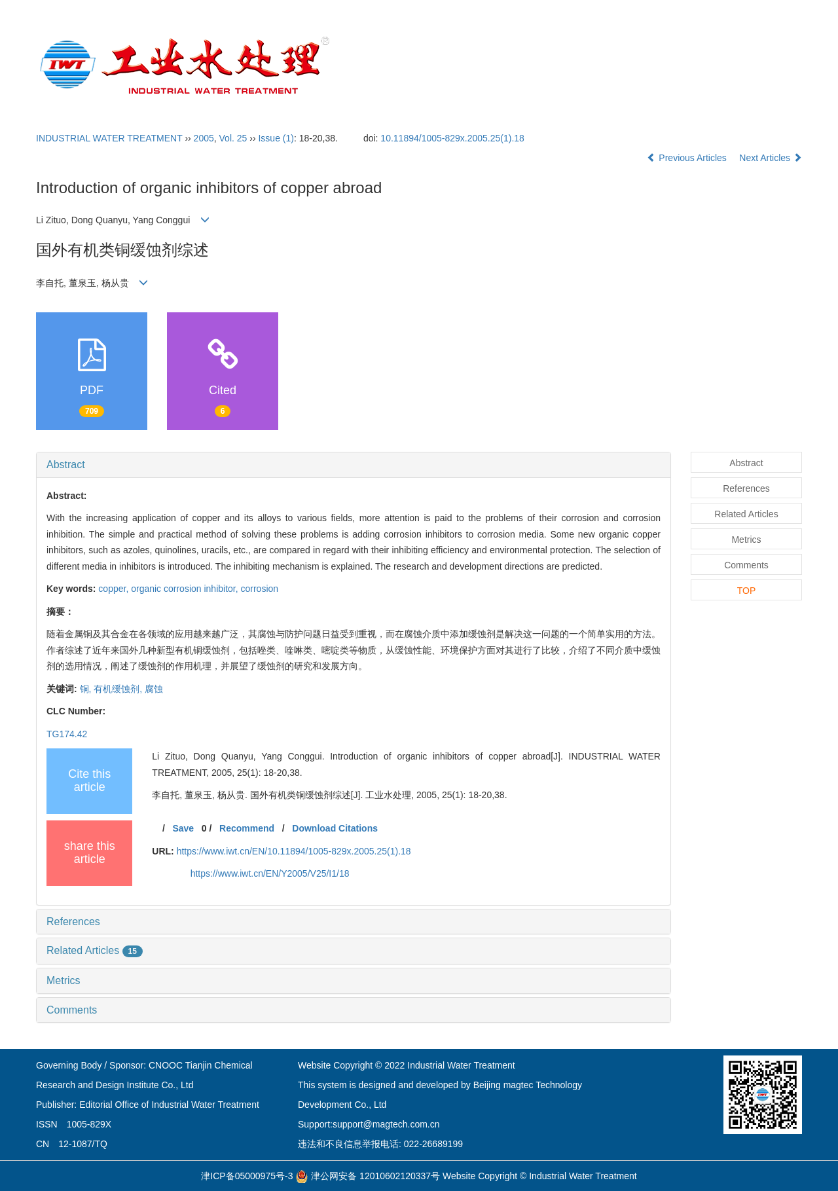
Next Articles (770, 158)
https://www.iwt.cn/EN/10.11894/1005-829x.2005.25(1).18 (294, 851)
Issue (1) (275, 138)
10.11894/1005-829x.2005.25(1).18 (452, 138)
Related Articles (94, 950)
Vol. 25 (233, 138)
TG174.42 (66, 734)
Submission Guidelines (608, 65)
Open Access (711, 65)
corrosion (260, 588)
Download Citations (335, 828)
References (73, 921)
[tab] (353, 464)
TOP (746, 590)
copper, (114, 588)
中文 (768, 65)
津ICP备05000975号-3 (247, 1176)
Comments (71, 1010)
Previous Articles (688, 158)
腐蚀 (154, 689)
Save (183, 828)
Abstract (65, 464)
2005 (204, 138)
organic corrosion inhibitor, (185, 588)
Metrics (63, 980)
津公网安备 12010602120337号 (367, 1176)
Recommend (246, 828)
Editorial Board (499, 65)
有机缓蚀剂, (119, 689)
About (429, 65)
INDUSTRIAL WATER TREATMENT (109, 138)
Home (382, 65)
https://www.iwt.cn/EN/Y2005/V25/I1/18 (270, 873)
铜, (87, 689)
